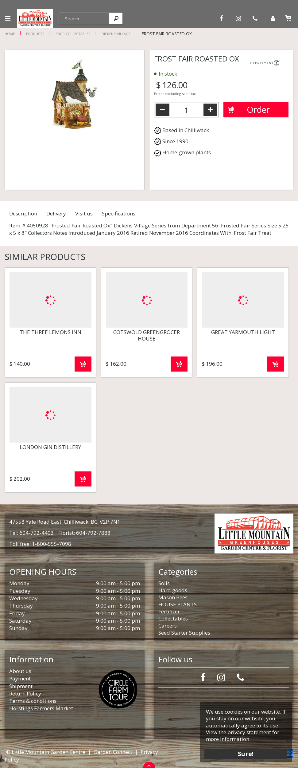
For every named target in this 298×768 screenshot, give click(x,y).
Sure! (246, 753)
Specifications (118, 213)
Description (23, 213)
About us (20, 671)
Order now (83, 364)
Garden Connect (113, 751)
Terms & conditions (32, 700)
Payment (20, 678)
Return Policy (25, 693)
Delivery (56, 213)
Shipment (21, 686)
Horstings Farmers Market (41, 708)
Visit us (84, 213)
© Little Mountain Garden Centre (45, 751)
